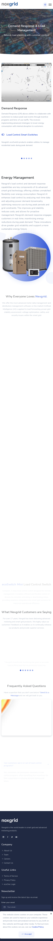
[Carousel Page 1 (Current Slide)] (21, 158)
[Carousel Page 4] (29, 158)
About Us (6, 850)
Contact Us (7, 863)
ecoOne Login (8, 884)
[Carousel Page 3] (26, 158)
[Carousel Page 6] (32, 670)
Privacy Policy (8, 880)
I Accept (26, 934)
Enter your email (8, 902)
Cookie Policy (38, 927)
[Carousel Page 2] (24, 158)
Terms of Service (9, 876)
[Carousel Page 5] (31, 158)
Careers (5, 859)
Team (4, 854)
